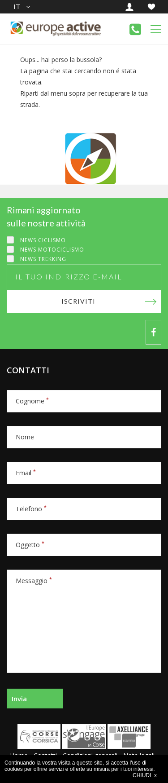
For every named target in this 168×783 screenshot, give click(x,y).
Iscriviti (78, 301)
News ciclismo (43, 240)
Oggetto (30, 544)
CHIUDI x (145, 775)
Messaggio (34, 580)
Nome (25, 437)
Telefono (31, 508)
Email (26, 473)
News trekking (43, 259)
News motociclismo (52, 249)
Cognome (32, 401)
